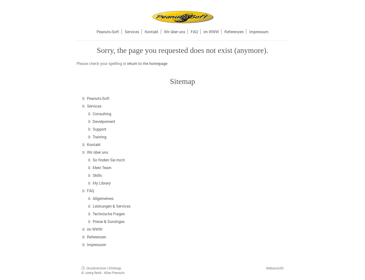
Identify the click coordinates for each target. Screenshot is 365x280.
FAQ (90, 190)
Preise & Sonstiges (108, 221)
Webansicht (275, 268)
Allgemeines (103, 198)
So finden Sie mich (109, 159)
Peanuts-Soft (98, 98)
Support (99, 129)
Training (99, 136)
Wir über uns (97, 152)
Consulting (102, 113)
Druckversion (94, 268)
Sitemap (114, 268)
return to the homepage (147, 63)
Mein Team (102, 167)
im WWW (94, 229)
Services (94, 105)
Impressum (96, 244)
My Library (102, 182)
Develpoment (104, 121)
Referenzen (96, 236)
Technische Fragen (109, 213)
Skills (97, 175)
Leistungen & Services (111, 206)
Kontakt (94, 144)
